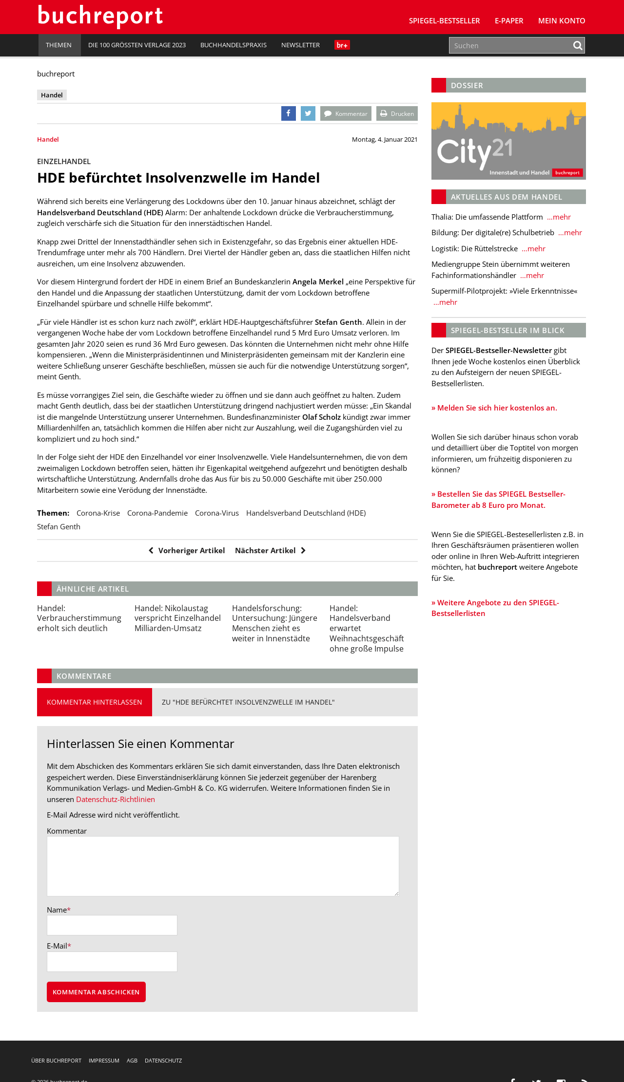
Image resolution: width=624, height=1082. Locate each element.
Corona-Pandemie (159, 513)
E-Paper (509, 20)
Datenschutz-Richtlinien (117, 799)
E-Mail (58, 946)
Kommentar (68, 831)
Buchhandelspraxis (233, 44)
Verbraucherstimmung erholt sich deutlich (81, 618)
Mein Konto (561, 20)
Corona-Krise (99, 513)
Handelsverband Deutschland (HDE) (307, 513)
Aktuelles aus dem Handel (506, 196)
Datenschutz (163, 1060)
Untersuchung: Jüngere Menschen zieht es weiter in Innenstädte (275, 623)
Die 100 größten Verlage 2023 (137, 44)
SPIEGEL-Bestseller (444, 20)
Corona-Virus (218, 513)
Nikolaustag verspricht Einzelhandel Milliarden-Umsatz (179, 618)
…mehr (557, 216)
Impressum (104, 1060)
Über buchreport (56, 1060)
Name (58, 909)
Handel (49, 139)
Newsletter (300, 44)
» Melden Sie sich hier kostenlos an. (493, 407)
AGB (132, 1060)
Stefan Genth (60, 526)
